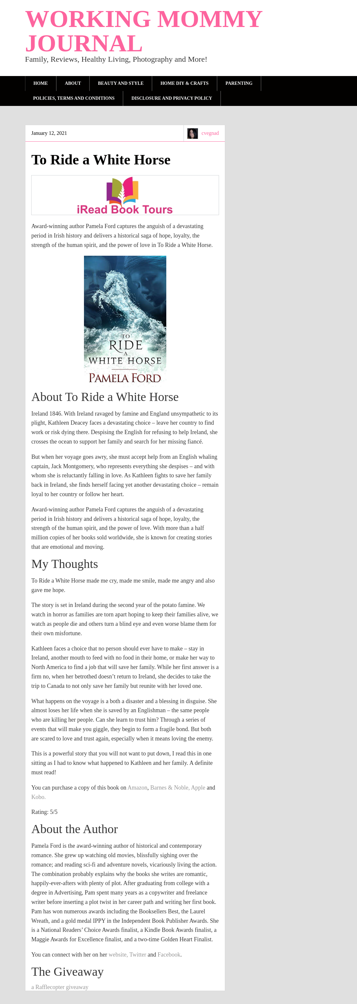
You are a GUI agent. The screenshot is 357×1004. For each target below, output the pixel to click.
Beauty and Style (121, 83)
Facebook (169, 954)
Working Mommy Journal (143, 31)
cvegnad (210, 133)
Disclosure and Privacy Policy (171, 98)
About (73, 83)
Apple (199, 787)
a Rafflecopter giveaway (60, 987)
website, (118, 954)
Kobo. (38, 797)
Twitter (137, 954)
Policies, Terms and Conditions (74, 98)
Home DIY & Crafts (184, 83)
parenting (239, 83)
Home (41, 83)
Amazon (137, 787)
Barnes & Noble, (170, 787)
